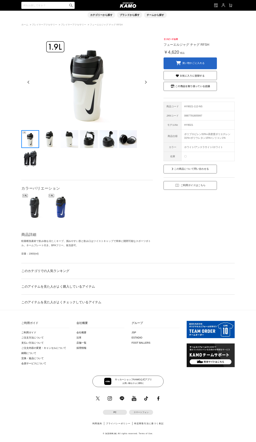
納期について (28, 353)
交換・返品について (32, 358)
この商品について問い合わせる (191, 168)
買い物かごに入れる (193, 63)
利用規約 (97, 423)
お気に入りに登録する (192, 75)
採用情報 (81, 347)
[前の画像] (28, 82)
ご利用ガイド (28, 332)
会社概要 (81, 332)
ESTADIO (137, 337)
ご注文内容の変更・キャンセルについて (43, 347)
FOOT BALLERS (141, 342)
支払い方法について (32, 342)
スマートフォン (141, 412)
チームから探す (155, 15)
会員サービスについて (33, 363)
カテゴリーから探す (101, 15)
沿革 (78, 337)
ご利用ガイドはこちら (193, 185)
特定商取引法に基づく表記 (149, 423)
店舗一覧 (81, 342)
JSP (134, 332)
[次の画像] (145, 82)
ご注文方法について (32, 337)
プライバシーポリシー (118, 423)
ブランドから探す (130, 15)
